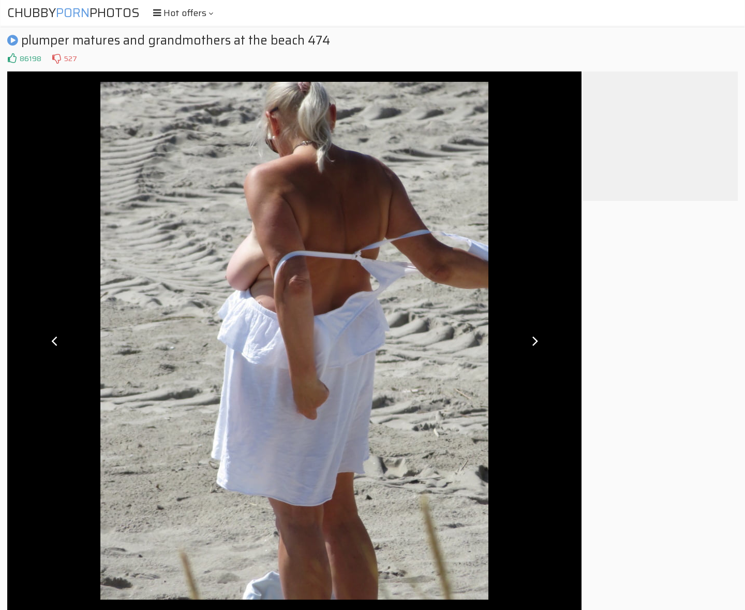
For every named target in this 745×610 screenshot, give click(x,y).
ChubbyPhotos (73, 13)
